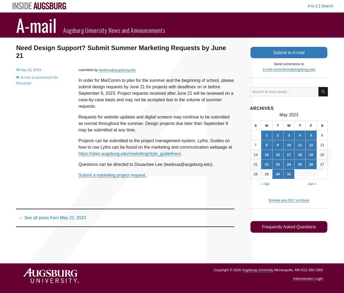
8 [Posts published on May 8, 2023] (267, 145)
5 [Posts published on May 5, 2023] (311, 135)
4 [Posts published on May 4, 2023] (300, 135)
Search (327, 6)
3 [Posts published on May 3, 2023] (289, 135)
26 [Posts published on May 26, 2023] (311, 164)
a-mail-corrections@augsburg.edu (289, 69)
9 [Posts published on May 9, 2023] (278, 145)
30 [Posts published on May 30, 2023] (278, 174)
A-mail (36, 25)
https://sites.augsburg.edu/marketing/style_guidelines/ (129, 153)
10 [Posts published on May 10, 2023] (289, 145)
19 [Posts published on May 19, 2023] (311, 154)
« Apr (265, 184)
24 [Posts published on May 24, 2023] (289, 164)
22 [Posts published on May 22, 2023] (266, 164)
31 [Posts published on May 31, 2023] (289, 174)
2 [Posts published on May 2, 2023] (278, 135)
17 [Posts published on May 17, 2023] (289, 154)
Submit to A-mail (289, 52)
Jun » (312, 184)
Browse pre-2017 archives (288, 200)
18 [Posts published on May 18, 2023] (300, 154)
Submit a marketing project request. (112, 175)
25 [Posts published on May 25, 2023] (300, 164)
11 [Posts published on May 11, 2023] (300, 145)
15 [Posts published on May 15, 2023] (266, 154)
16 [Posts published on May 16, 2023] (278, 154)
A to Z (313, 6)
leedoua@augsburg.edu (117, 70)
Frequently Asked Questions (289, 226)
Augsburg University (257, 269)
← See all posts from (52, 217)
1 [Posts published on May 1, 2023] (267, 135)
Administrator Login (308, 278)
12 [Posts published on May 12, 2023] (311, 145)
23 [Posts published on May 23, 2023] (278, 164)
